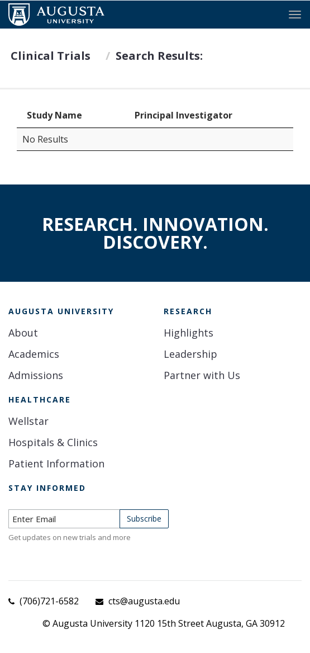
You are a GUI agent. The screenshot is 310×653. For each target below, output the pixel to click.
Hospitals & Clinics (53, 442)
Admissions (35, 375)
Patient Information (56, 463)
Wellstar (28, 421)
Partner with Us (202, 375)
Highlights (188, 332)
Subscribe (144, 518)
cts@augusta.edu (144, 601)
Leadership (190, 354)
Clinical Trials (50, 55)
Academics (33, 354)
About (23, 332)
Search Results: (159, 55)
